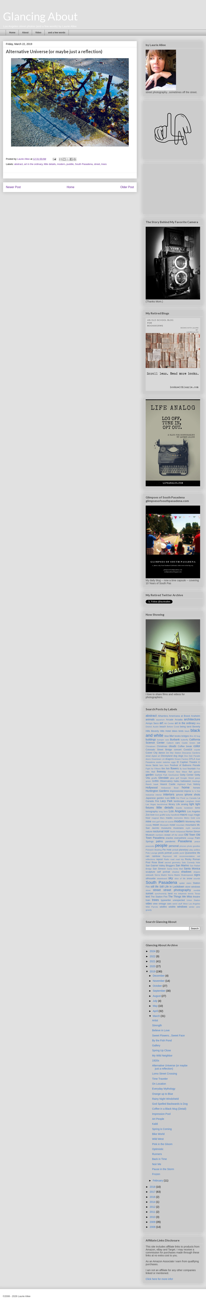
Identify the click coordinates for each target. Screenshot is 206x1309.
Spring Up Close (161, 1050)
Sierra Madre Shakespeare (180, 875)
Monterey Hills (192, 821)
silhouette (151, 878)
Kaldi (167, 798)
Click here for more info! (159, 1279)
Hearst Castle (167, 784)
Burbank (175, 739)
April (156, 1011)
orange (190, 838)
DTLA (192, 759)
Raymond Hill (170, 856)
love (152, 815)
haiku (176, 781)
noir (166, 831)
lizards (179, 808)
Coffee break (185, 746)
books (178, 736)
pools (161, 853)
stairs (189, 883)
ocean (167, 835)
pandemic (170, 841)
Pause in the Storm (163, 1169)
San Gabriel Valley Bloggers (160, 865)
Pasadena (185, 841)
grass (197, 778)
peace (197, 841)
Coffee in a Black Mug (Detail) (169, 1108)
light (191, 804)
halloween (185, 781)
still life (155, 886)
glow (172, 778)
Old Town (189, 834)
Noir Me (156, 1164)
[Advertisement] (173, 188)
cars (177, 743)
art (161, 723)
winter (191, 907)
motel (172, 825)
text (148, 896)
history (196, 784)
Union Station (193, 900)
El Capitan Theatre (187, 762)
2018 (153, 1186)
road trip (180, 859)
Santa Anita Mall (175, 869)
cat (198, 743)
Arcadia (179, 719)
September (159, 990)
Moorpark (164, 825)
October (158, 985)
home (185, 787)
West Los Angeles (191, 904)
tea (175, 893)
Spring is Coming (162, 1129)
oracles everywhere (176, 838)
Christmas (162, 746)
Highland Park (184, 784)
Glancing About (40, 16)
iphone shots (192, 794)
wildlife (172, 907)
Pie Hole (166, 849)
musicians (178, 828)
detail (148, 756)
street (97, 164)
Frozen (156, 1174)
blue (166, 736)
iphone (179, 794)
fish (168, 768)
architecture (192, 719)
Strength (157, 1025)
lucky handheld (173, 815)
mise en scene (166, 822)
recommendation (187, 856)
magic (190, 815)
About (25, 32)
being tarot (185, 726)
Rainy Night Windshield (165, 1098)
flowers (175, 768)
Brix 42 (193, 736)
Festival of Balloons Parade (185, 765)
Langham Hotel (193, 801)
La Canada (191, 798)
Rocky (188, 859)
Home (12, 32)
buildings (151, 739)
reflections (150, 859)
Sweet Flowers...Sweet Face (168, 1035)
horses (196, 787)
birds (181, 731)
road (172, 859)
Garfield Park (161, 775)
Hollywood (152, 787)
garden (150, 774)
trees (104, 164)
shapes (196, 872)
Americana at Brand (179, 716)
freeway (161, 771)
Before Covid (173, 727)
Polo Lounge (151, 853)
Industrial (150, 795)
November (159, 980)
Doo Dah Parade (192, 756)
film (163, 768)
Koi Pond (180, 798)
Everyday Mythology (163, 1088)
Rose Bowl (157, 862)
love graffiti (160, 815)
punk (182, 853)
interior (159, 795)
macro (183, 814)
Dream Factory (181, 759)
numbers (159, 835)
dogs (180, 756)
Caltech (170, 743)
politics (197, 850)
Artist (155, 1020)
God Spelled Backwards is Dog (170, 1103)
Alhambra (163, 716)
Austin (156, 727)
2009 (153, 1221)
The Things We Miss (180, 896)
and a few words (56, 32)
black (187, 731)
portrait (168, 853)
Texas (197, 893)
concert (178, 749)
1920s (155, 1060)
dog (175, 756)
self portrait (163, 872)
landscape (179, 801)
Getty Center (186, 775)
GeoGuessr (173, 775)
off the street (177, 835)
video (149, 903)
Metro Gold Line (192, 818)
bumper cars (163, 740)
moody (149, 825)
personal (174, 845)
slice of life (180, 878)
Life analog (182, 804)
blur (172, 735)
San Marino (182, 865)
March (157, 1016)
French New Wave (177, 772)
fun (190, 771)
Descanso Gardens (191, 753)
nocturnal (158, 831)
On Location (159, 1083)
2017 (153, 1191)
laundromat (162, 804)
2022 (153, 956)
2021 (153, 961)
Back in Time (159, 1159)
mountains (190, 825)
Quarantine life (192, 853)
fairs (161, 765)
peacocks (150, 846)
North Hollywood (177, 831)
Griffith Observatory (162, 781)
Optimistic (157, 1149)
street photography (177, 890)
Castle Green (188, 743)
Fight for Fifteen (153, 769)
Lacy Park (166, 801)
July (155, 1000)
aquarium (160, 720)
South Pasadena (84, 164)
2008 (153, 1226)
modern (61, 164)
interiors (168, 794)
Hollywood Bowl (169, 788)
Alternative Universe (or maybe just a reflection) (169, 1067)
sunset (149, 893)
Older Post (127, 187)
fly (181, 769)
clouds (172, 746)
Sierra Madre (160, 875)
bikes (174, 731)
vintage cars (165, 903)
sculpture (150, 872)
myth (188, 828)
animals (150, 719)
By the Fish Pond (162, 1040)
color (196, 746)
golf (177, 778)
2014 (153, 1201)
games (197, 772)
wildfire (163, 907)
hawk (155, 784)
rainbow (156, 856)
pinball (175, 850)
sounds (196, 878)
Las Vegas (151, 804)
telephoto (182, 893)
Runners (157, 1154)
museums (166, 828)
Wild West (158, 1138)
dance (162, 752)
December (159, 975)
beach (162, 726)
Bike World (158, 1133)
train (148, 900)
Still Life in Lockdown (171, 886)
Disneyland (166, 756)
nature (149, 831)
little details (50, 164)
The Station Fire (159, 896)
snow (189, 878)
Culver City (151, 752)
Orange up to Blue (162, 1093)
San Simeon (159, 868)
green (148, 781)
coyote (197, 750)
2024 (153, 951)
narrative (196, 828)
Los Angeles (177, 811)
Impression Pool (161, 1113)
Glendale (163, 777)
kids (173, 797)
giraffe (154, 778)
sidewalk (150, 875)
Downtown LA (158, 759)
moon (156, 824)
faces (155, 765)
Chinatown (150, 746)
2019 (153, 971)
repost (159, 859)
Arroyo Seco (152, 723)
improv (187, 791)
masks (169, 818)
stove (148, 890)
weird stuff (177, 904)
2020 (153, 966)
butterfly (184, 740)
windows (182, 906)
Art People (158, 1118)
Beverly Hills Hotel (161, 731)
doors (148, 759)
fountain (191, 768)
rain (148, 856)
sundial (197, 890)
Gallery (156, 1045)
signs (197, 874)
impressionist (176, 791)
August (157, 995)
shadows (186, 871)
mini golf (156, 822)
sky (170, 878)
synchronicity (161, 893)
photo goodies (193, 846)
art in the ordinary (33, 164)
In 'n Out (196, 791)
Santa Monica (192, 868)
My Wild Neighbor (162, 1055)
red (198, 856)
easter (159, 762)
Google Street (187, 778)
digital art (156, 756)
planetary (184, 849)
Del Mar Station (173, 753)
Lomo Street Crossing (164, 1073)
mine (148, 821)
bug (198, 736)
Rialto (166, 859)
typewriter (166, 900)
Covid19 (188, 749)
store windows (192, 886)
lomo (197, 808)
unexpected (179, 900)
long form (163, 811)
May (155, 1005)
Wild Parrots (152, 907)
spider (182, 883)
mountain (180, 825)
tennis (190, 893)
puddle (70, 164)
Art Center (169, 723)
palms (159, 841)
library (171, 804)
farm (167, 765)
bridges (185, 736)
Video (38, 32)
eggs (173, 762)
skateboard (162, 878)
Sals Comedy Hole (191, 862)
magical (155, 818)
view (155, 903)
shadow (175, 872)
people (161, 845)
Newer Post (13, 187)
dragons (169, 759)
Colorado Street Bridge (159, 749)
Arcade (169, 719)
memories (178, 818)
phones (183, 846)
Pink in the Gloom (162, 1144)
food (185, 769)
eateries (166, 762)
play (191, 850)
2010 (153, 1217)
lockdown (188, 808)
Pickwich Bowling (154, 850)
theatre (196, 896)
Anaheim (195, 716)
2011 (153, 1211)
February (158, 1180)
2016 (153, 1196)
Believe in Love (161, 1030)
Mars (162, 818)
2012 (153, 1206)
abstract (18, 164)
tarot (170, 893)
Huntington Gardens (157, 790)
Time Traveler (160, 1078)
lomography (152, 811)
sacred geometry (173, 862)
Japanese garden (155, 798)
